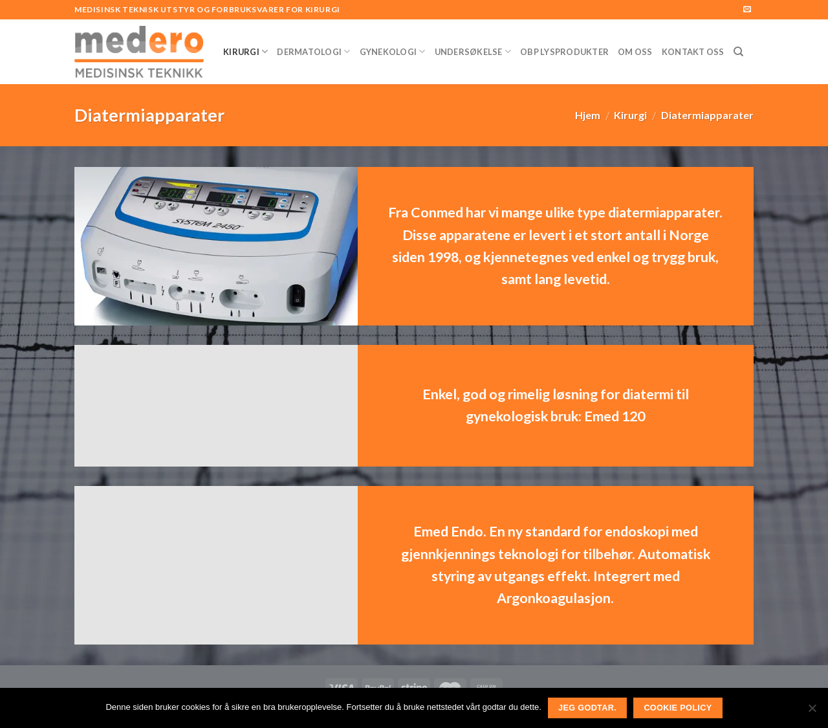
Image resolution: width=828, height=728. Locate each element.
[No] (811, 711)
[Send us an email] (747, 9)
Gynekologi (393, 51)
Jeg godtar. (587, 707)
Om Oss (635, 52)
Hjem (587, 115)
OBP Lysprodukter (564, 52)
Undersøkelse (473, 51)
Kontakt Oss (693, 52)
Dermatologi (313, 51)
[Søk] (738, 51)
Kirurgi (245, 51)
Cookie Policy (678, 707)
